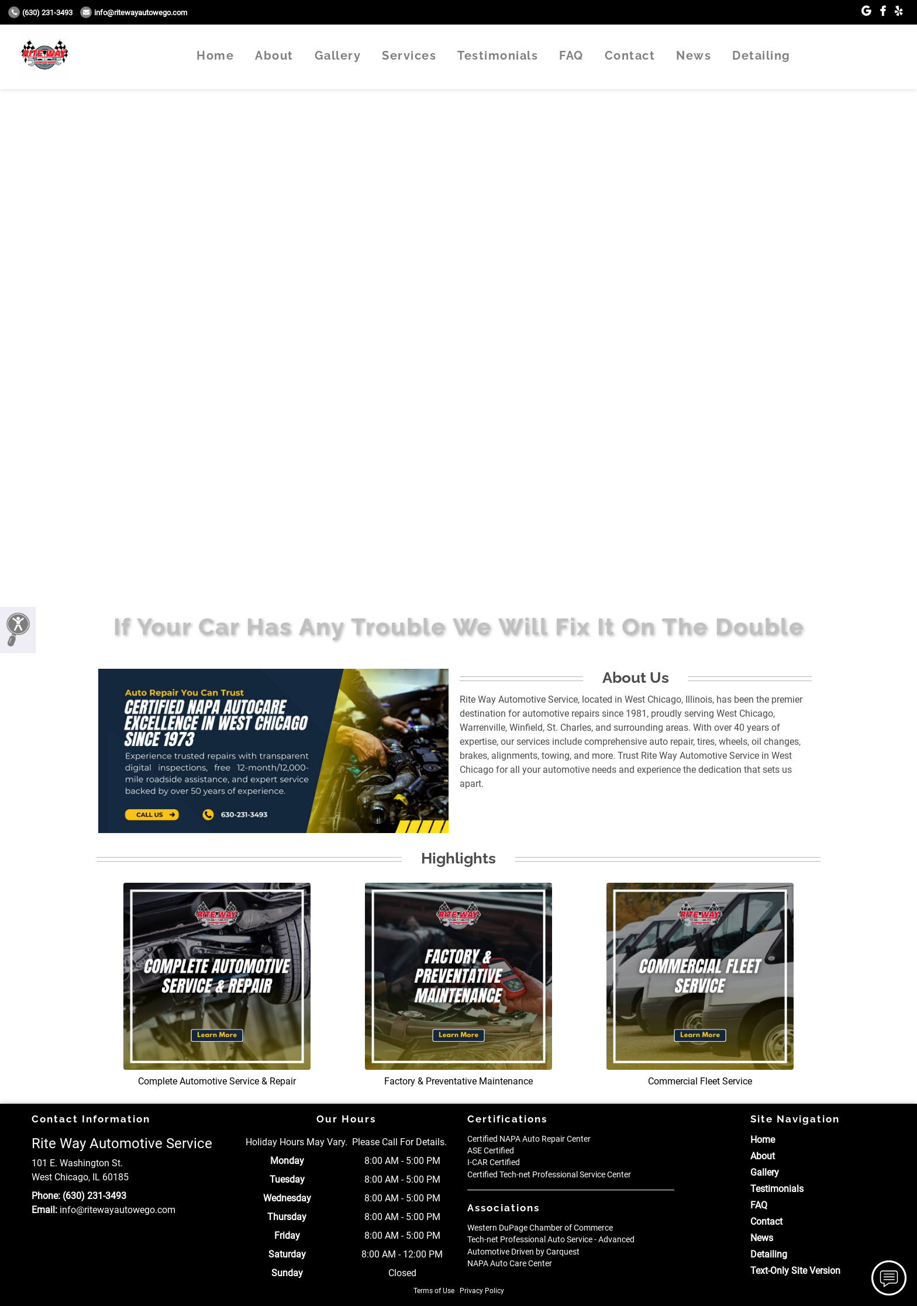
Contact (630, 56)
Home (215, 56)
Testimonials (497, 56)
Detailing (761, 56)
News (693, 56)
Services (409, 56)
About (274, 56)
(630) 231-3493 (40, 12)
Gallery (338, 56)
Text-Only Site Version (795, 1270)
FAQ (571, 56)
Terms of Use (433, 1291)
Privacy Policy (482, 1291)
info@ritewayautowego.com (133, 12)
